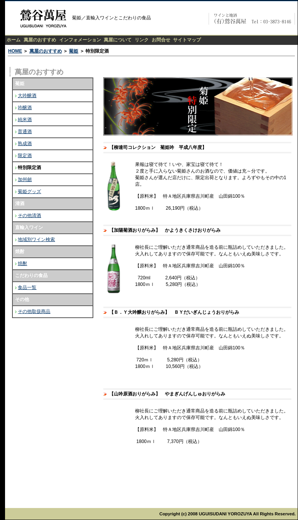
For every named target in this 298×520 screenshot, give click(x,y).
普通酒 (25, 131)
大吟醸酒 (27, 95)
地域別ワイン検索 (36, 239)
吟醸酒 (25, 107)
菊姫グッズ (29, 191)
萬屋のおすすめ (45, 51)
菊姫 (73, 51)
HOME (15, 51)
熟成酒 (25, 143)
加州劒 (25, 179)
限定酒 (25, 155)
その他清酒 (29, 215)
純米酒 (25, 119)
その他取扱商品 (34, 311)
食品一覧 (27, 287)
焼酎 (22, 263)
